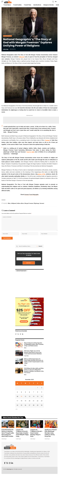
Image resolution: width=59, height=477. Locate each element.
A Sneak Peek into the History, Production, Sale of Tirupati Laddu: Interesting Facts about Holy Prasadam (8, 435)
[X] (18, 336)
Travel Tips (26, 357)
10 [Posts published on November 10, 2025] (17, 398)
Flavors (4, 429)
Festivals (33, 429)
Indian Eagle (6, 49)
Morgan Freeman (29, 203)
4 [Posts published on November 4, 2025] (21, 394)
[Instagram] (20, 336)
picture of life (41, 174)
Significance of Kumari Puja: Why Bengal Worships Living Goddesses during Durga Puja (51, 435)
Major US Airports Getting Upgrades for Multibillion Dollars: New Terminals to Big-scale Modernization (33, 346)
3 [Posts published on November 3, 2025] (17, 394)
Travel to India (30, 151)
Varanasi (47, 140)
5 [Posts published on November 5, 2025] (25, 394)
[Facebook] (16, 336)
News (25, 349)
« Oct (16, 411)
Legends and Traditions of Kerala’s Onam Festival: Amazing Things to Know (36, 435)
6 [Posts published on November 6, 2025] (29, 394)
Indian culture (20, 203)
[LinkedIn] (23, 336)
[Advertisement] (31, 120)
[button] (3, 1)
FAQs (25, 367)
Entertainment (7, 35)
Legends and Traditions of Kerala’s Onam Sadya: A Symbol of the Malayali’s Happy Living (22, 435)
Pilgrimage (36, 203)
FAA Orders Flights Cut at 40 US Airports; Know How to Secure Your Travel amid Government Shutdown (33, 354)
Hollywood (22, 57)
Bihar (9, 203)
